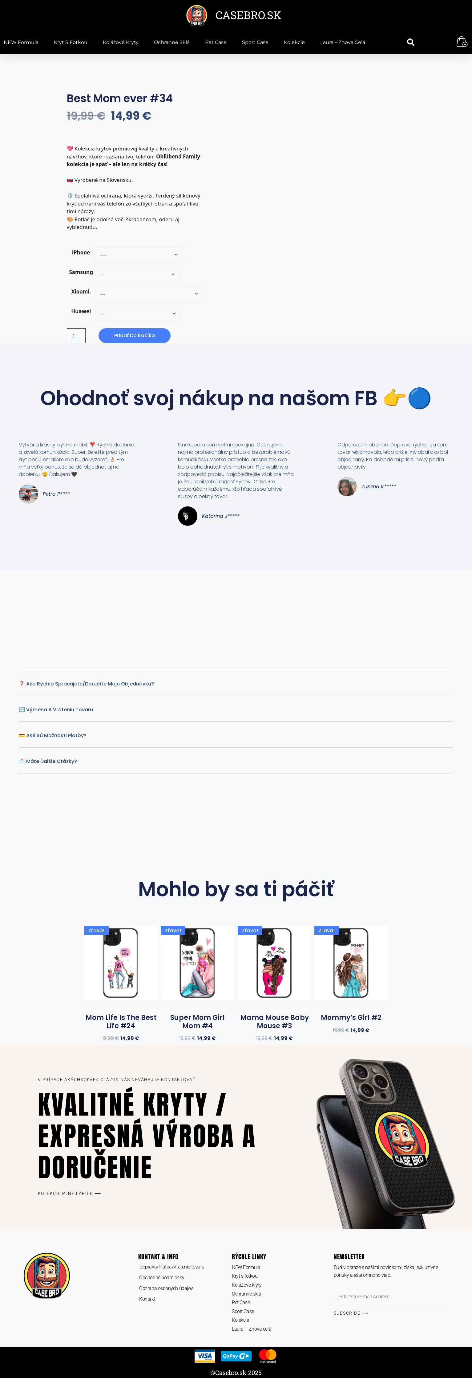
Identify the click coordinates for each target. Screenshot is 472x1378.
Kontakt (147, 1299)
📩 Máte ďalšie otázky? (48, 761)
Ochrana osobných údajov (166, 1288)
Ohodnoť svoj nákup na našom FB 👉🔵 (236, 398)
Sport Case (255, 42)
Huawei (81, 311)
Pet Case (216, 42)
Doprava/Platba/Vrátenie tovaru (171, 1267)
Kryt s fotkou (70, 42)
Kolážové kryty (121, 42)
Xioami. (81, 291)
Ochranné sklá (172, 42)
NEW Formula (21, 42)
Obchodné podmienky (161, 1277)
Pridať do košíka (134, 335)
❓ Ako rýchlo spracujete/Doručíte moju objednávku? (86, 683)
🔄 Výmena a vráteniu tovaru (56, 709)
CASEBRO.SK (248, 15)
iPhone (81, 252)
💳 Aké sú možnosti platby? (53, 735)
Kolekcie (294, 42)
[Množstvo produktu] (76, 335)
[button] (410, 42)
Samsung (81, 272)
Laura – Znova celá (342, 42)
